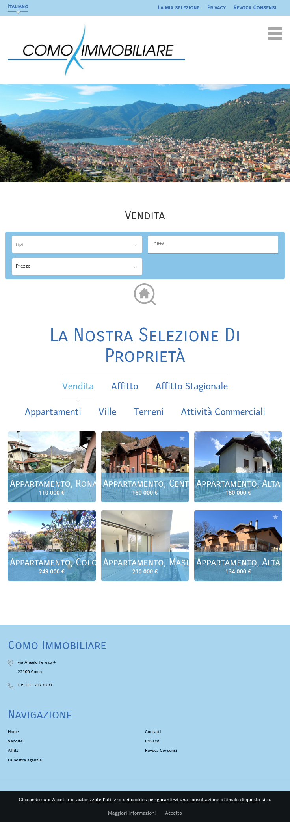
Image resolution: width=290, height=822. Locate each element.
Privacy (216, 7)
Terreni (149, 412)
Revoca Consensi (255, 7)
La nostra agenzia (25, 760)
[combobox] (213, 244)
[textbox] (215, 244)
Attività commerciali (223, 412)
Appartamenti (53, 412)
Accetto (173, 813)
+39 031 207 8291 (34, 685)
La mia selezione (178, 7)
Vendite (15, 741)
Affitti (13, 750)
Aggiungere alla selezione (89, 438)
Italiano (18, 6)
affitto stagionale (191, 387)
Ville (108, 412)
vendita (78, 387)
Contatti (153, 731)
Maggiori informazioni (132, 813)
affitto (124, 387)
